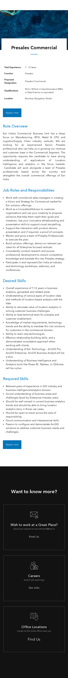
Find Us (34, 639)
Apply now (12, 112)
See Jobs (34, 587)
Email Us (34, 536)
